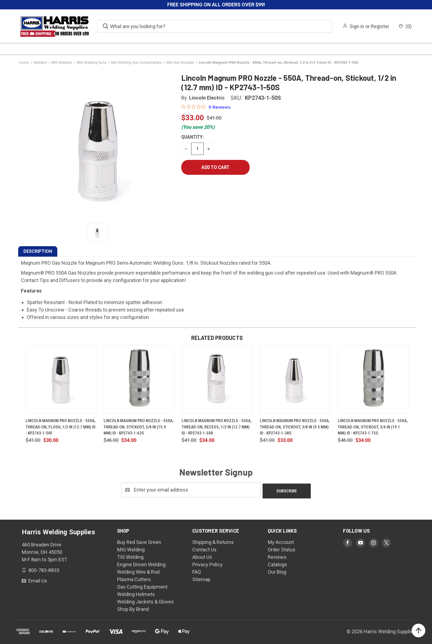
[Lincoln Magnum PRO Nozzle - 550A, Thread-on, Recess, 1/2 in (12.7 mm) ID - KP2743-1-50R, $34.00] (217, 379)
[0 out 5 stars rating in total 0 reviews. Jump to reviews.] (206, 107)
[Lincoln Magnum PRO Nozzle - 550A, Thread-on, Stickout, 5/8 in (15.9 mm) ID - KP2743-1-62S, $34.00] (139, 379)
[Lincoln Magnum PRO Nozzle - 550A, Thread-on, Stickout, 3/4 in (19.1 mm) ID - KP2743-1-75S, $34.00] (373, 379)
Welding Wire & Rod (138, 571)
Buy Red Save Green (139, 541)
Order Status (281, 548)
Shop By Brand (133, 608)
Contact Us (204, 548)
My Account (281, 541)
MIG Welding (131, 548)
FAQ (196, 571)
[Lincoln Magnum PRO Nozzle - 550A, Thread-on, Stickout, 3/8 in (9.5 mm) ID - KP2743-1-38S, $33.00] (295, 379)
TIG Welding (130, 556)
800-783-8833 (43, 569)
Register (380, 26)
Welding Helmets (136, 593)
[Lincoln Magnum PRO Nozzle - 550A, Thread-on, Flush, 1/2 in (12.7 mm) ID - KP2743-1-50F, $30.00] (61, 379)
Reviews (277, 556)
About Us (202, 556)
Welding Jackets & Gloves (145, 600)
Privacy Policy (207, 563)
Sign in (357, 26)
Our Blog (277, 571)
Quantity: (192, 137)
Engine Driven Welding (141, 563)
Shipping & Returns (213, 541)
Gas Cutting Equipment (142, 586)
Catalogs (277, 563)
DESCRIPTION (37, 251)
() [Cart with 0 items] (405, 26)
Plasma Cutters (134, 578)
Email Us (37, 580)
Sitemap (201, 578)
